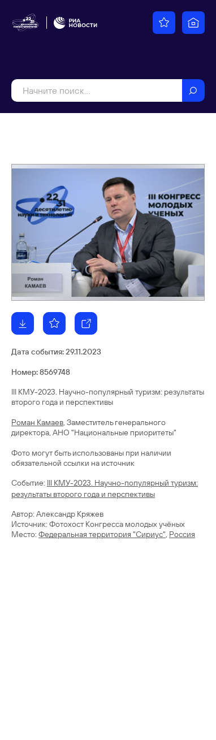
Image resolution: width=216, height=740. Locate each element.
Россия (182, 534)
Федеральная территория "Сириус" (102, 534)
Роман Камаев (37, 422)
